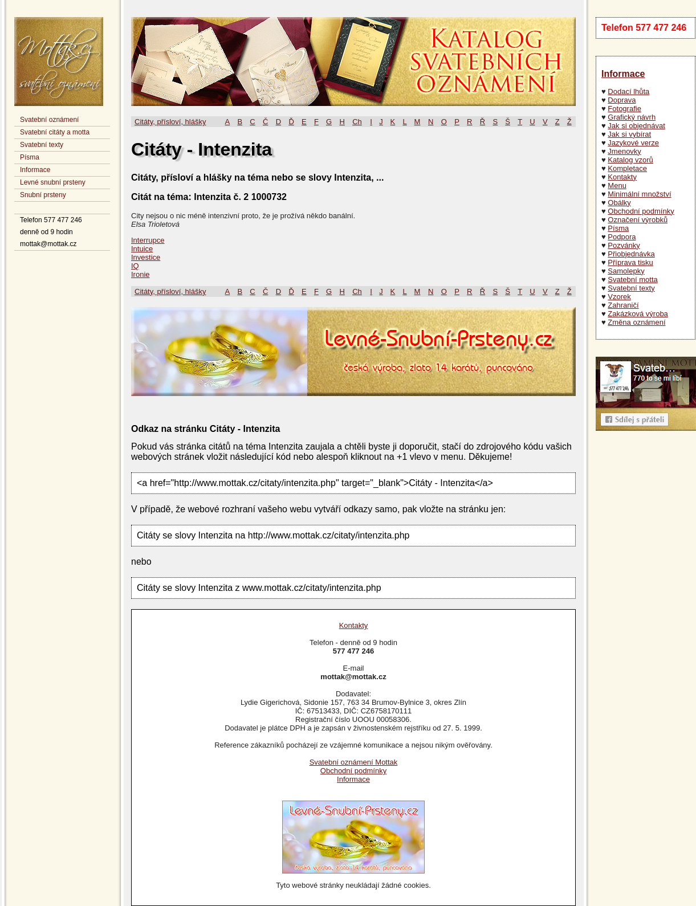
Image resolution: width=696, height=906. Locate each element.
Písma (29, 157)
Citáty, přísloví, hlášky (170, 121)
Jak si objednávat (636, 125)
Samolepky (626, 271)
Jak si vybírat (629, 134)
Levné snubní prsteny (53, 182)
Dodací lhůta (628, 91)
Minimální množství (639, 194)
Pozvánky (624, 245)
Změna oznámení (636, 322)
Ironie (140, 274)
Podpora (622, 236)
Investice (145, 257)
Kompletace (627, 168)
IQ (135, 266)
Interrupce (148, 240)
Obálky (619, 202)
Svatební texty (41, 145)
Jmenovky (624, 151)
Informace (35, 170)
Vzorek (619, 296)
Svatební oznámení (49, 120)
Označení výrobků (637, 219)
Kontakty (622, 177)
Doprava (622, 100)
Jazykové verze (633, 142)
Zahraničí (623, 305)
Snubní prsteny (43, 195)
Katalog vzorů (630, 160)
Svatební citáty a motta (54, 132)
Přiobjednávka (631, 254)
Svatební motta (632, 279)
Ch (357, 121)
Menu (617, 185)
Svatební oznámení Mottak (354, 762)
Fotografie (624, 108)
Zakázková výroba (638, 313)
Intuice (142, 248)
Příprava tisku (630, 262)
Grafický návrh (632, 117)
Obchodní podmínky (641, 211)
